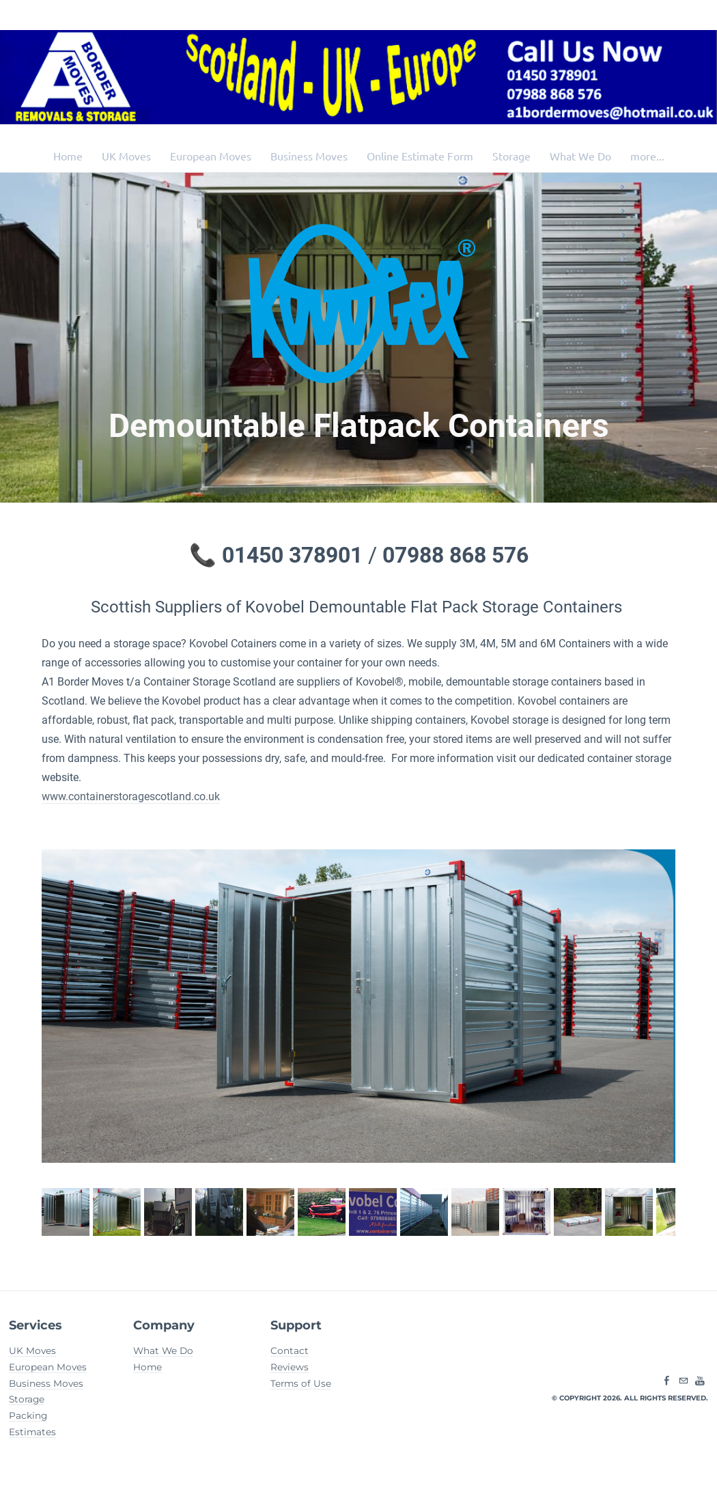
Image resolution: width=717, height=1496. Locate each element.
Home (68, 156)
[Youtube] (700, 1381)
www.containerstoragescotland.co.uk (131, 796)
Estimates (32, 1431)
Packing (28, 1415)
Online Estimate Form (420, 156)
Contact (289, 1350)
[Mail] (683, 1381)
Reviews (289, 1366)
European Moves (210, 156)
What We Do (580, 156)
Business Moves (309, 156)
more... (647, 156)
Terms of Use (300, 1383)
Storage (511, 156)
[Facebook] (667, 1381)
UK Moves (126, 156)
